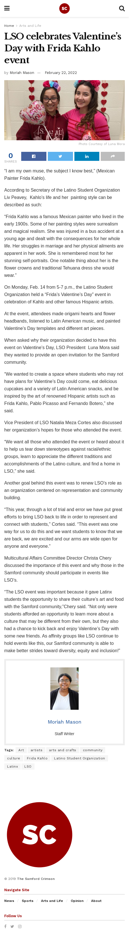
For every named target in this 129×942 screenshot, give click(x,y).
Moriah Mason (22, 73)
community (93, 750)
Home (9, 26)
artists (37, 750)
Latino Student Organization (79, 758)
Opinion (77, 901)
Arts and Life (30, 26)
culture (13, 758)
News (9, 901)
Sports (27, 901)
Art (21, 750)
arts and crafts (62, 750)
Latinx (12, 766)
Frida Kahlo (37, 758)
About (96, 901)
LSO (28, 766)
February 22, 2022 (61, 73)
